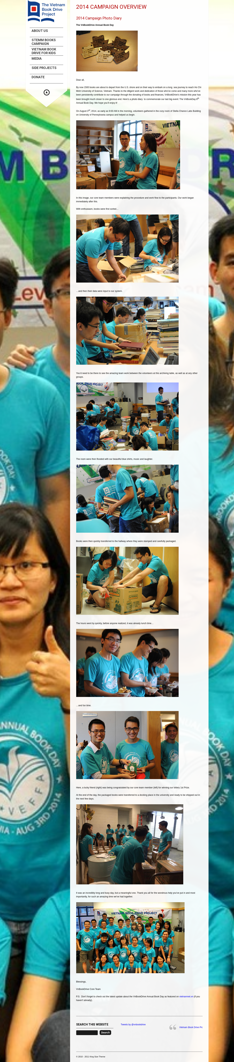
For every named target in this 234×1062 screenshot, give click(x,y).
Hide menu (46, 92)
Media (37, 58)
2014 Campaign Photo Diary (99, 18)
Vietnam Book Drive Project (193, 1027)
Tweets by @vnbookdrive (133, 1024)
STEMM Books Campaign (44, 42)
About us (40, 31)
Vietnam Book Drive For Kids (44, 51)
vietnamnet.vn (186, 996)
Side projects (44, 68)
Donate (38, 77)
